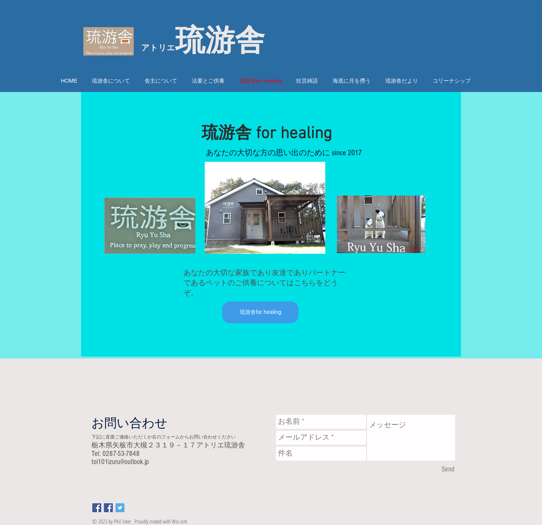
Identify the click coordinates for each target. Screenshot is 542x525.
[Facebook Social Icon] (96, 507)
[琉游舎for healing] (260, 312)
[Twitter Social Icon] (120, 507)
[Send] (448, 469)
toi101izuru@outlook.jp (120, 462)
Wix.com (179, 521)
